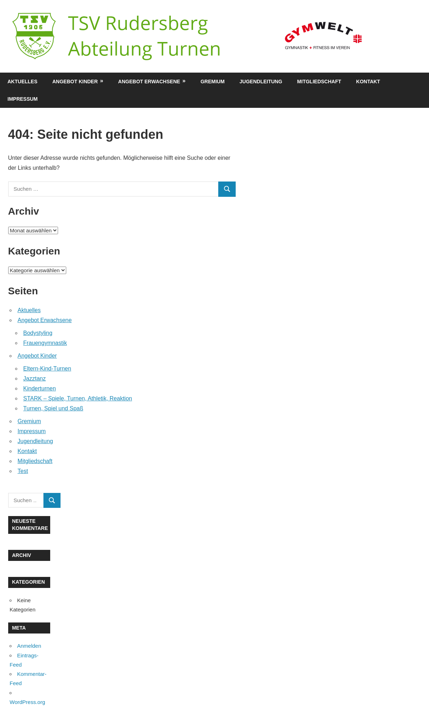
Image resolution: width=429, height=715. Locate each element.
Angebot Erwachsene (149, 81)
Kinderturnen (39, 388)
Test (22, 471)
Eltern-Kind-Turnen (47, 369)
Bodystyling (37, 333)
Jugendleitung (261, 81)
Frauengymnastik (45, 343)
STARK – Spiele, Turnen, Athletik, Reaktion (77, 398)
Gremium (212, 81)
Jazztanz (34, 378)
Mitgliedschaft (319, 81)
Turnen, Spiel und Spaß (53, 408)
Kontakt (368, 81)
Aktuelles (22, 81)
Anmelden (29, 646)
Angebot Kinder (75, 81)
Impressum (22, 99)
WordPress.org (27, 702)
